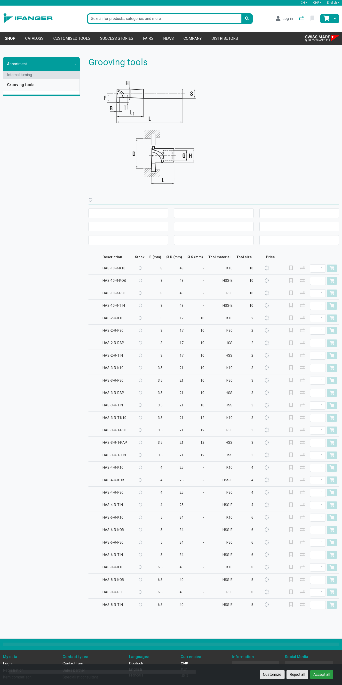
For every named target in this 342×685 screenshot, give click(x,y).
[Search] (247, 19)
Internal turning (19, 75)
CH (303, 2)
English (332, 2)
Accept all (321, 674)
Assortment (17, 64)
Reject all (297, 674)
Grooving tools (20, 84)
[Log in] (284, 19)
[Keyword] (164, 18)
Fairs (148, 38)
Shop (10, 38)
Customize (272, 674)
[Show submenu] (75, 64)
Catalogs (34, 38)
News (168, 38)
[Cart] (325, 18)
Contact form (73, 663)
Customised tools (71, 38)
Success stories (116, 38)
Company (192, 38)
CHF (316, 2)
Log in (8, 663)
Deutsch (136, 663)
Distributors (224, 38)
